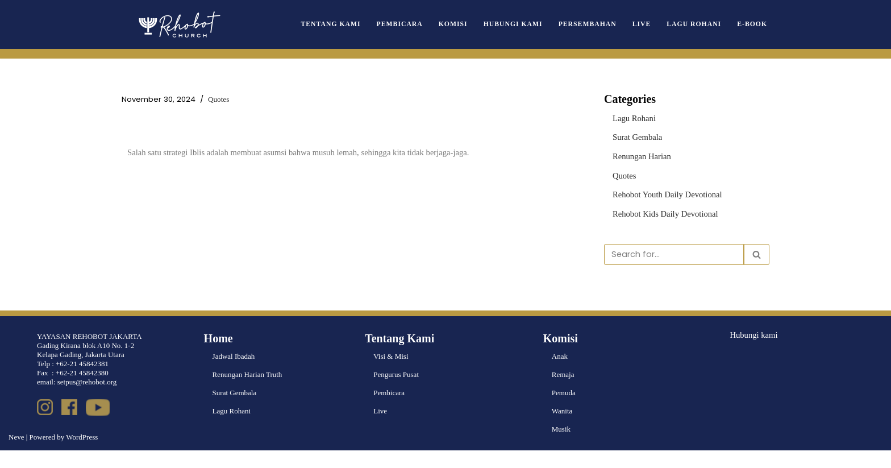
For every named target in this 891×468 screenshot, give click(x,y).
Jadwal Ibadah (234, 374)
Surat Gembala (635, 135)
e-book (753, 24)
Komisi (476, 24)
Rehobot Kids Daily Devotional (659, 208)
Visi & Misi (390, 374)
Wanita (562, 428)
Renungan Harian (638, 153)
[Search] (674, 248)
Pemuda (564, 410)
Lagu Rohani (699, 24)
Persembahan (600, 24)
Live (651, 24)
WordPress (82, 454)
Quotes (207, 99)
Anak (560, 374)
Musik (561, 446)
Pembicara (426, 24)
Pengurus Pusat (396, 392)
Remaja (563, 392)
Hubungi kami (751, 351)
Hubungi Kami (532, 24)
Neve (16, 454)
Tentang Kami (363, 24)
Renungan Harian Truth (247, 392)
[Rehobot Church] (178, 24)
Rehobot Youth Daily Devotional (661, 189)
